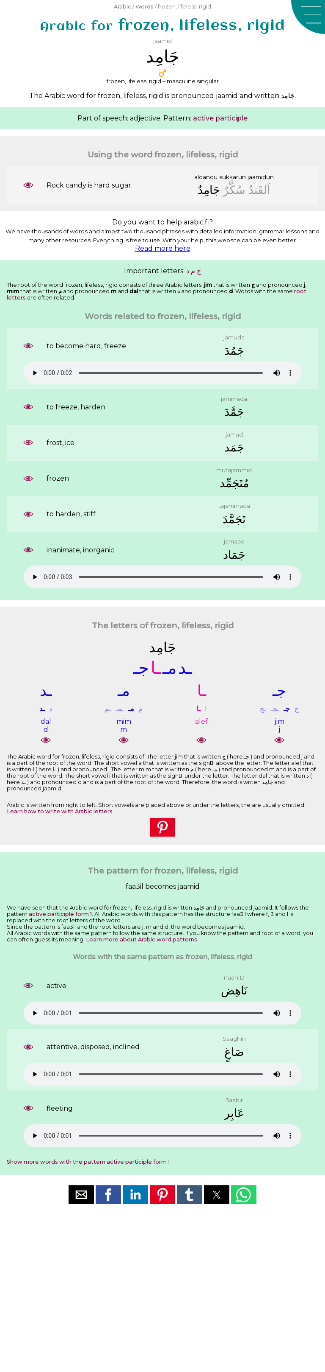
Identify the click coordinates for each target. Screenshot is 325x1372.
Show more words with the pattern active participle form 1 (88, 1162)
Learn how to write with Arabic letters (60, 811)
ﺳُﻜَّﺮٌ (234, 190)
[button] (308, 17)
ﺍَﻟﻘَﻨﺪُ (259, 190)
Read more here (162, 248)
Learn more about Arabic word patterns (141, 939)
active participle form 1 (60, 914)
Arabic (122, 6)
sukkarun (232, 177)
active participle (220, 118)
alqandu (206, 177)
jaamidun (261, 177)
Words (144, 6)
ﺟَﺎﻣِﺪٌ (209, 190)
